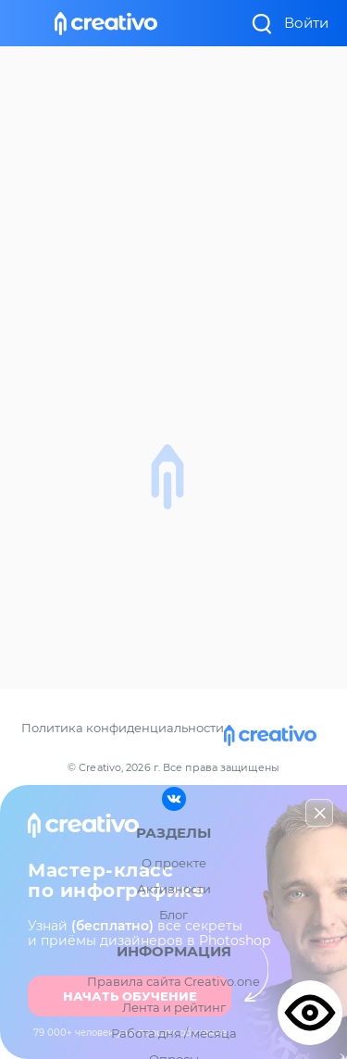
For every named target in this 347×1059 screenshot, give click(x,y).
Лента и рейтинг (174, 1007)
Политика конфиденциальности (122, 727)
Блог (173, 914)
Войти (306, 22)
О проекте (174, 862)
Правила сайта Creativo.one (173, 981)
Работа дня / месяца (174, 1033)
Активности (174, 888)
